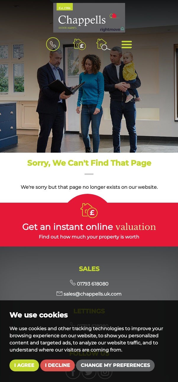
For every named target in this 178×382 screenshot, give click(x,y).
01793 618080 (89, 284)
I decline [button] (57, 365)
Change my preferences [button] (115, 365)
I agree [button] (24, 365)
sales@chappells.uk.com (89, 294)
